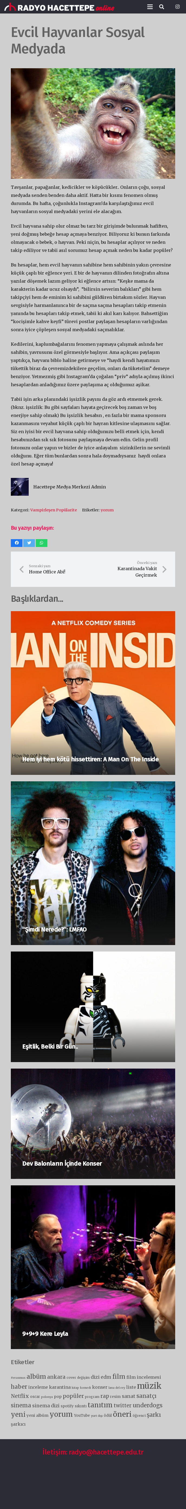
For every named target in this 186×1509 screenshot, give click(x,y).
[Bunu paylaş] (16, 543)
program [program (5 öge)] (92, 1397)
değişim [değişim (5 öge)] (83, 1377)
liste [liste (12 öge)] (131, 1387)
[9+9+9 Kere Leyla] (93, 1189)
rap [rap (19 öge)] (104, 1396)
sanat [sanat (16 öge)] (128, 1396)
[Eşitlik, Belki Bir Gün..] (93, 955)
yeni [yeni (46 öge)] (18, 1414)
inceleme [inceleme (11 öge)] (38, 1387)
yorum (107, 510)
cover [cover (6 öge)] (71, 1377)
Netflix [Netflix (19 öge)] (20, 1396)
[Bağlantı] (59, 7)
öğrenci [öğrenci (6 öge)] (139, 1416)
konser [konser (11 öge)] (99, 1387)
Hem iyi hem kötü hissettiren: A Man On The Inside (90, 759)
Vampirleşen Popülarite (53, 510)
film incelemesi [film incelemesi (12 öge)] (143, 1377)
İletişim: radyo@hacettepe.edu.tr (93, 1452)
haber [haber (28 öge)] (19, 1386)
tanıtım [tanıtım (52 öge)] (100, 1405)
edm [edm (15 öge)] (106, 1377)
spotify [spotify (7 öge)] (67, 1406)
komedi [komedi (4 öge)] (85, 1388)
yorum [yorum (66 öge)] (61, 1414)
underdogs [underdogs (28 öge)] (147, 1405)
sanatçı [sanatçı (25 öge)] (146, 1395)
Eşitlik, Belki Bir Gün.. (50, 1046)
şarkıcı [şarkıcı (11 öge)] (18, 1424)
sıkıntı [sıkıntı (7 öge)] (81, 1406)
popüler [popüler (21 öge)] (73, 1396)
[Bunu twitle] (29, 543)
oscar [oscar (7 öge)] (35, 1396)
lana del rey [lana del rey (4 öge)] (117, 1388)
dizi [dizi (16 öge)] (95, 1377)
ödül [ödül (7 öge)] (108, 1415)
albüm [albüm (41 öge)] (36, 1376)
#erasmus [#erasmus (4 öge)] (18, 1378)
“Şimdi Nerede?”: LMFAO (54, 929)
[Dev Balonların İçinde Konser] (93, 1072)
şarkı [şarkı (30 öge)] (154, 1414)
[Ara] (161, 7)
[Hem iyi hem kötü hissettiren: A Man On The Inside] (93, 615)
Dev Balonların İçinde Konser (62, 1163)
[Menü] (150, 6)
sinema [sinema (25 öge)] (21, 1405)
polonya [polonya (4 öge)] (47, 1397)
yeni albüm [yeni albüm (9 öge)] (37, 1415)
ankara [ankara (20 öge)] (56, 1377)
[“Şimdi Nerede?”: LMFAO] (93, 785)
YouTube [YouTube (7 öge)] (82, 1415)
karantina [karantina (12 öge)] (60, 1387)
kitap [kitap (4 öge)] (75, 1388)
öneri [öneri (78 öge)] (122, 1414)
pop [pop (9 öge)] (58, 1396)
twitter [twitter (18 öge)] (123, 1405)
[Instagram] (177, 6)
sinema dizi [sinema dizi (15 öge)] (46, 1406)
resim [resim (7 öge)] (115, 1396)
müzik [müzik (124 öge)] (149, 1386)
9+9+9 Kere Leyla (45, 1333)
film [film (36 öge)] (118, 1376)
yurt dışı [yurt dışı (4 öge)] (97, 1416)
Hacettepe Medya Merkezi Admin (69, 487)
